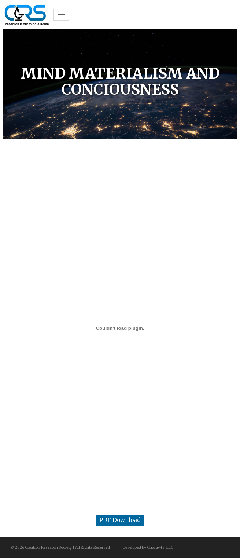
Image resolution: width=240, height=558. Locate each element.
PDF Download (120, 520)
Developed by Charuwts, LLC (148, 547)
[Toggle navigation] (61, 15)
